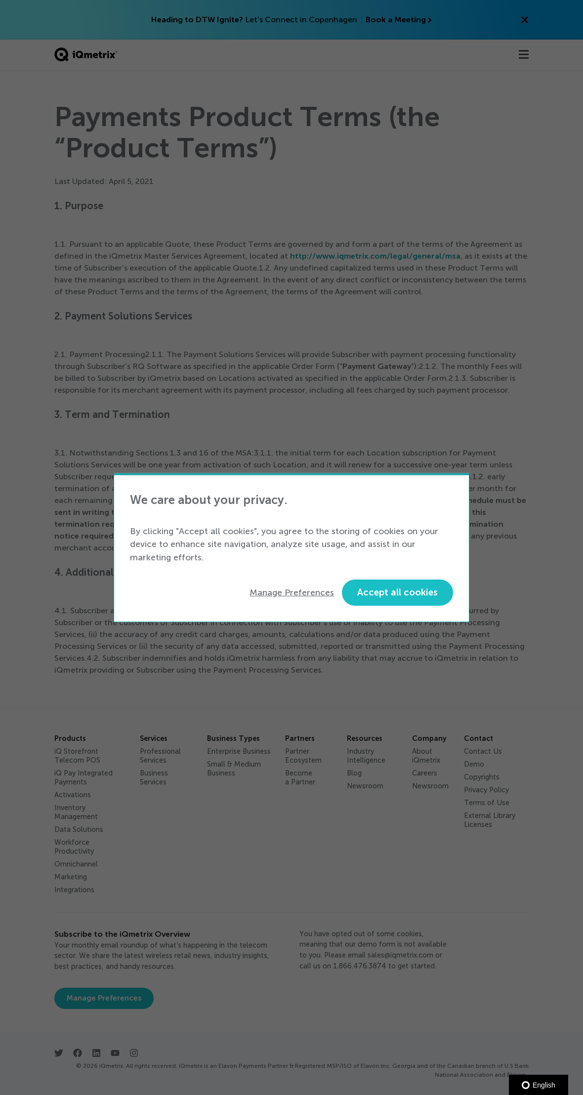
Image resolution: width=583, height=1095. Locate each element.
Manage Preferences (292, 592)
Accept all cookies (397, 592)
